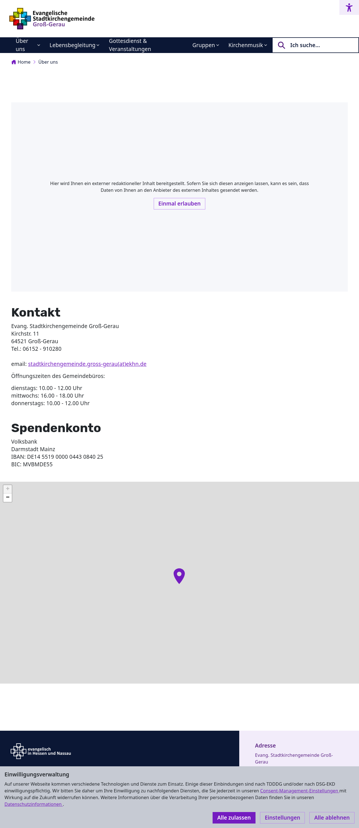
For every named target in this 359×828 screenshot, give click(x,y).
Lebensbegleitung (73, 45)
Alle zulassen (234, 817)
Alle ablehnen (332, 817)
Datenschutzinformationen (33, 804)
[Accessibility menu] (349, 7)
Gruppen (203, 45)
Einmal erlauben (179, 203)
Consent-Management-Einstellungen (299, 791)
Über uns (22, 45)
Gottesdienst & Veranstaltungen (130, 45)
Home (21, 62)
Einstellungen (282, 817)
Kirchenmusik (246, 45)
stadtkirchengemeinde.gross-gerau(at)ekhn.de (87, 364)
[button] (179, 576)
